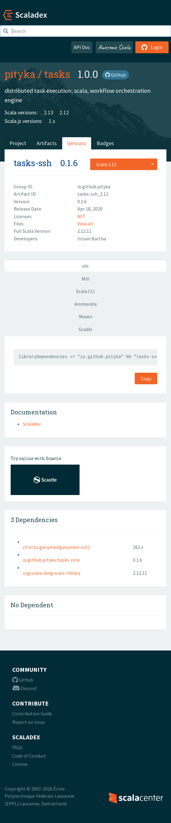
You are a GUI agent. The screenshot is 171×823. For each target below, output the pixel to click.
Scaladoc (32, 424)
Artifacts (47, 143)
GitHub (115, 75)
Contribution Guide (32, 713)
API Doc (82, 47)
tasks (57, 74)
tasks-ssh (33, 163)
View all (85, 224)
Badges (105, 143)
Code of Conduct (29, 756)
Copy (146, 378)
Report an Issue (28, 722)
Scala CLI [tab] (85, 291)
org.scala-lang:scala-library (51, 573)
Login (151, 47)
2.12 (64, 112)
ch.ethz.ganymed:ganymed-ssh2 (56, 547)
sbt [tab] (85, 266)
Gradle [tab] (85, 329)
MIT (81, 216)
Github (22, 680)
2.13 (48, 112)
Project (17, 143)
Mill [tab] (86, 279)
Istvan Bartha (91, 238)
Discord (24, 688)
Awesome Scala (114, 47)
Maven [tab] (85, 316)
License (20, 764)
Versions (76, 143)
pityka (20, 74)
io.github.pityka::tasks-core (51, 560)
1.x (52, 120)
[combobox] (123, 164)
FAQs (17, 747)
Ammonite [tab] (85, 304)
